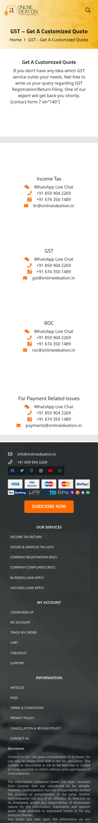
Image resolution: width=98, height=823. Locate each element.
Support (17, 663)
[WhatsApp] (60, 470)
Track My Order (23, 632)
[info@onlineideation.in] (12, 454)
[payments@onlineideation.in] (21, 425)
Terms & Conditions (27, 708)
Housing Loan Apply (27, 588)
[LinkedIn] (31, 470)
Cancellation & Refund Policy (35, 728)
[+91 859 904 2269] (32, 193)
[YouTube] (50, 470)
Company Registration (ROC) (33, 557)
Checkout (18, 653)
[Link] (21, 10)
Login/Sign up (22, 612)
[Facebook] (12, 470)
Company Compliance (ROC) (32, 567)
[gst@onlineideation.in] (27, 278)
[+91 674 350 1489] (32, 199)
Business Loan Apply (27, 578)
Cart (14, 642)
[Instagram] (40, 470)
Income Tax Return (26, 537)
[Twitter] (21, 470)
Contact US (19, 738)
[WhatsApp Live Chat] (29, 187)
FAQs (14, 697)
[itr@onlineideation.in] (28, 206)
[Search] (88, 10)
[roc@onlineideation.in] (27, 350)
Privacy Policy (22, 718)
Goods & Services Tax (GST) (32, 547)
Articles (17, 687)
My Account (20, 622)
